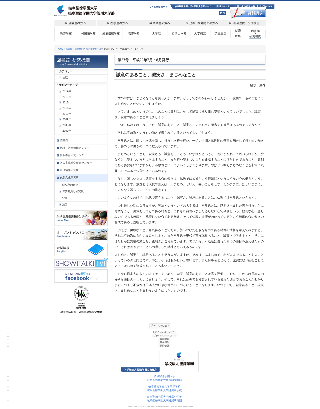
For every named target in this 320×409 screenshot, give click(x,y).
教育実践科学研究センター (76, 162)
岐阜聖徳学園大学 (164, 376)
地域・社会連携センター (74, 147)
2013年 (66, 97)
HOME (60, 49)
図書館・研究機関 (75, 49)
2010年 (66, 113)
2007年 (66, 130)
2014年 (66, 91)
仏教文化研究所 (94, 49)
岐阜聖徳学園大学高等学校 (164, 386)
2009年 (66, 119)
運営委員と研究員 (73, 191)
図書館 (64, 140)
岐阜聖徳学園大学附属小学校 (164, 396)
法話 (65, 77)
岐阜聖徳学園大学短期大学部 (164, 380)
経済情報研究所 (69, 170)
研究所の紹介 (70, 184)
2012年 (66, 102)
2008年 (66, 125)
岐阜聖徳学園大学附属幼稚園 (164, 400)
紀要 (65, 197)
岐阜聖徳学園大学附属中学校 (164, 390)
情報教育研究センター (73, 155)
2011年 (66, 108)
